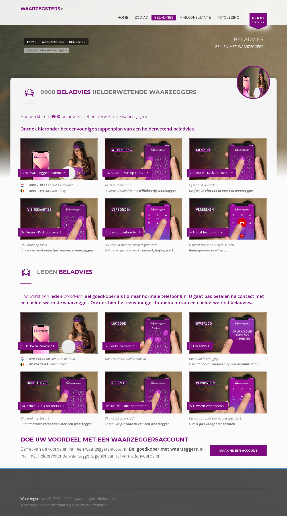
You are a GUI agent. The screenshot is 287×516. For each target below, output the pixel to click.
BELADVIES (77, 42)
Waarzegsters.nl (33, 498)
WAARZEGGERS (52, 42)
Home (31, 42)
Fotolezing (228, 18)
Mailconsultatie (195, 18)
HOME (123, 18)
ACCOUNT (258, 20)
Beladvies (163, 18)
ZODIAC (141, 18)
